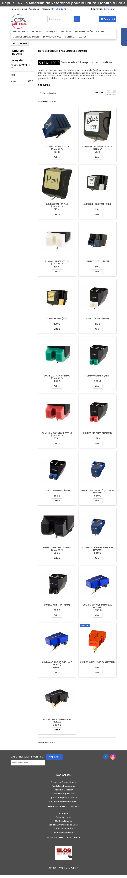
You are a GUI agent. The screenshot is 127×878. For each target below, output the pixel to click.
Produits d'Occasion (63, 789)
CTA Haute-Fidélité (68, 868)
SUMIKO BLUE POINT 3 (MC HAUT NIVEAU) (97, 491)
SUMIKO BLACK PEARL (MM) (97, 204)
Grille (109, 93)
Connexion (109, 9)
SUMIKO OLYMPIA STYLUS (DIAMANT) (57, 377)
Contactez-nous (19, 9)
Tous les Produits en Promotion (63, 801)
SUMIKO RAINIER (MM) (97, 318)
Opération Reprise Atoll (63, 793)
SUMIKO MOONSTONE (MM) (97, 433)
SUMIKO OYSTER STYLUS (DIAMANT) (57, 148)
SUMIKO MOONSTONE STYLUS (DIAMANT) (57, 434)
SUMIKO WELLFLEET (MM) (57, 490)
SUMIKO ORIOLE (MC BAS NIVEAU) (97, 662)
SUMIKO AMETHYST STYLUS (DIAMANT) (57, 548)
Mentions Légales (63, 821)
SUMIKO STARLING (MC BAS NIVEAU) (57, 720)
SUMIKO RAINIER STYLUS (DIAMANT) (57, 262)
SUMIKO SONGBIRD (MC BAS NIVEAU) (97, 606)
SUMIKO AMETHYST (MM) (57, 604)
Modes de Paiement (63, 828)
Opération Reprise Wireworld (64, 797)
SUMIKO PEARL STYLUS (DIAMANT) (57, 205)
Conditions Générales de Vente (63, 824)
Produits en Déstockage (63, 786)
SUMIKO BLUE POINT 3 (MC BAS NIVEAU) (97, 548)
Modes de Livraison (63, 832)
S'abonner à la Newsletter (27, 756)
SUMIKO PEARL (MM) (57, 318)
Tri (39, 92)
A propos (63, 813)
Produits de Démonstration (63, 782)
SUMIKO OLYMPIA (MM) (97, 375)
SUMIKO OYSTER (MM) (97, 261)
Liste (114, 93)
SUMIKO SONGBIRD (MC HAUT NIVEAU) (57, 663)
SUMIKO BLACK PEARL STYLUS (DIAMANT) (97, 148)
